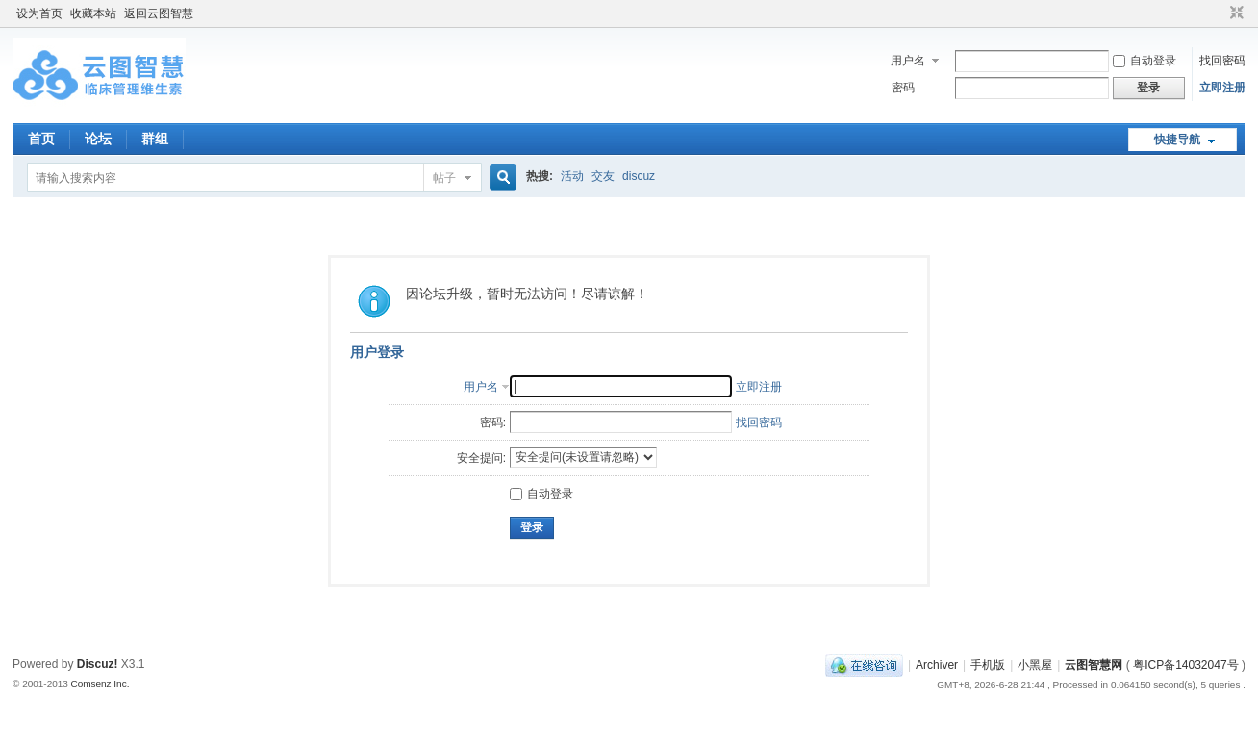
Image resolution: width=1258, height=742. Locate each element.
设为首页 (39, 13)
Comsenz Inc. (100, 683)
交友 (603, 176)
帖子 (444, 178)
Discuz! (97, 664)
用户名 (908, 60)
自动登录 (1144, 60)
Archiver (937, 665)
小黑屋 (1035, 665)
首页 (41, 138)
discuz (638, 176)
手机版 (987, 665)
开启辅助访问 (1218, 13)
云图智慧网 (1093, 665)
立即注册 (1222, 87)
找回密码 (1222, 60)
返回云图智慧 (158, 13)
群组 (154, 138)
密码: (493, 422)
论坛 (98, 138)
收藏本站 (93, 13)
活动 (572, 176)
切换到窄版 (1234, 13)
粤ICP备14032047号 (1185, 665)
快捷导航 (1177, 139)
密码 (903, 87)
